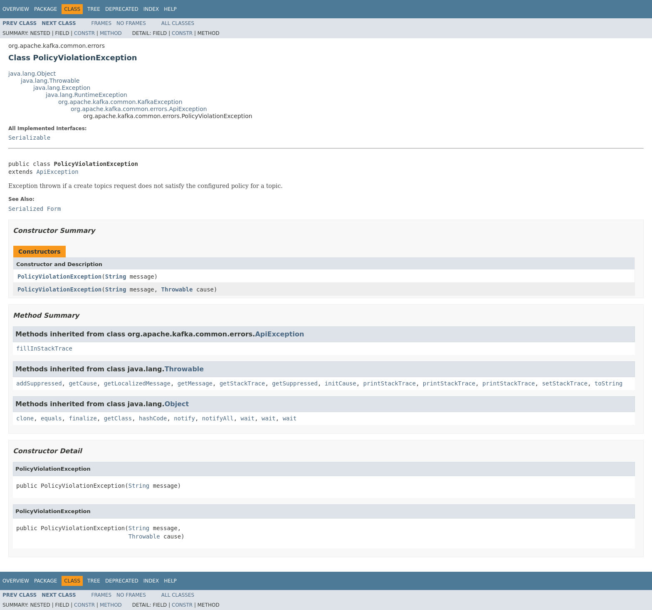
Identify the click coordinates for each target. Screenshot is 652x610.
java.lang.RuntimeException (86, 94)
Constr (84, 33)
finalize (82, 418)
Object (177, 404)
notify (184, 418)
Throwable (177, 289)
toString (608, 383)
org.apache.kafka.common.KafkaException (120, 102)
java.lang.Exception (61, 87)
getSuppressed (295, 383)
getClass (118, 418)
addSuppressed (39, 383)
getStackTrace (242, 383)
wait (248, 418)
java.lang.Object (32, 73)
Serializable (29, 137)
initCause (340, 383)
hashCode (153, 418)
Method (111, 33)
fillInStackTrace (44, 348)
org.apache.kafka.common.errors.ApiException (139, 109)
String (115, 276)
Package (45, 9)
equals (51, 418)
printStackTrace (389, 383)
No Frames (131, 23)
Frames (101, 23)
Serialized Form (34, 208)
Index (151, 9)
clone (25, 418)
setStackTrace (565, 383)
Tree (93, 9)
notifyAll (218, 418)
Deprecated (121, 9)
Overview (15, 9)
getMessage (195, 383)
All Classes (177, 23)
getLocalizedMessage (137, 383)
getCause (82, 383)
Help (170, 9)
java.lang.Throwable (50, 80)
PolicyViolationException (59, 276)
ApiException (57, 171)
